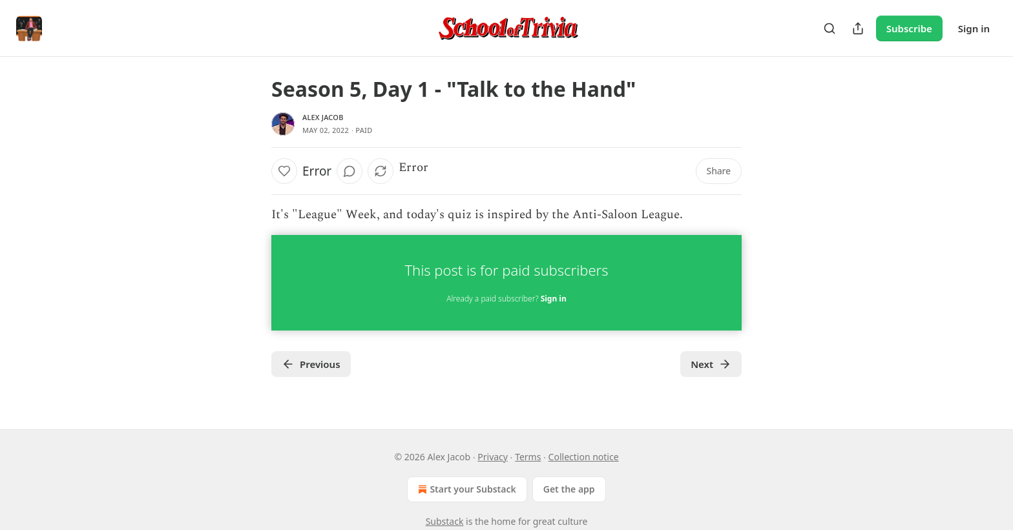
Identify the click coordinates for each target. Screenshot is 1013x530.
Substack (445, 521)
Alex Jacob (323, 117)
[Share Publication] (858, 28)
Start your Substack (465, 489)
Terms (528, 457)
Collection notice (583, 457)
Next (711, 364)
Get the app (569, 489)
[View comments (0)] (349, 171)
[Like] (284, 171)
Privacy (492, 457)
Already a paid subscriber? (506, 298)
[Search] (829, 28)
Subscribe (909, 28)
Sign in (974, 28)
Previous (311, 364)
